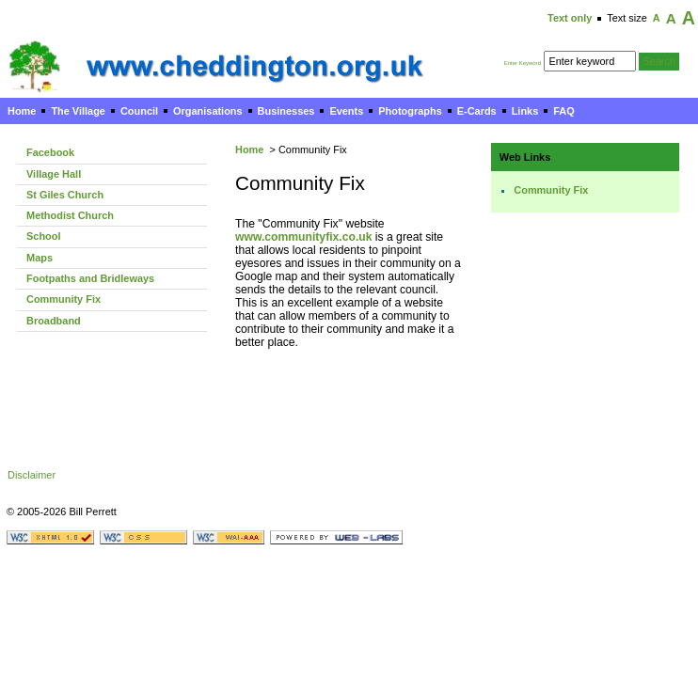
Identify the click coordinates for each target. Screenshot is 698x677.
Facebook (50, 152)
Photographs (409, 111)
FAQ (563, 111)
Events (346, 111)
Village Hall (53, 174)
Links (525, 111)
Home (22, 111)
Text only (569, 18)
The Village (78, 111)
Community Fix (63, 299)
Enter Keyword (522, 63)
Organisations (208, 111)
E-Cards (477, 111)
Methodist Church (70, 215)
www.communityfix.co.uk (303, 237)
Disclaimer (32, 474)
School (43, 236)
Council (139, 111)
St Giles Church (64, 194)
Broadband (53, 320)
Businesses (286, 111)
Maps (39, 257)
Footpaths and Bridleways (90, 278)
